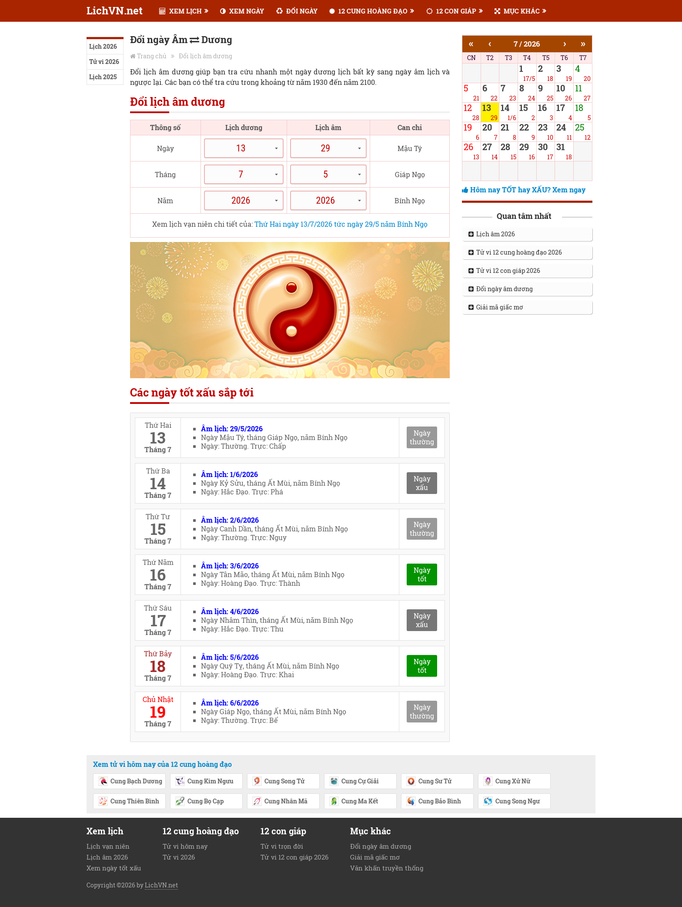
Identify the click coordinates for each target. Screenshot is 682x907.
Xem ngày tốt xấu (114, 867)
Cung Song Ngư (511, 801)
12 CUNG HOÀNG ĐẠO (368, 11)
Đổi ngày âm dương (500, 289)
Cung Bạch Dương (130, 781)
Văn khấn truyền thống (386, 867)
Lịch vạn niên (108, 846)
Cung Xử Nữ (506, 781)
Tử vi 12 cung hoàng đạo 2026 (515, 252)
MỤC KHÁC (517, 11)
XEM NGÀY (242, 11)
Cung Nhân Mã (280, 801)
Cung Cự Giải (354, 781)
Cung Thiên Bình (128, 801)
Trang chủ (152, 56)
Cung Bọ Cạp (199, 801)
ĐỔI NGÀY (297, 11)
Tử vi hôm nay (185, 846)
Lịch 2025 (103, 77)
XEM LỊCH (180, 11)
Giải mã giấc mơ (495, 307)
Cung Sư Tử (428, 781)
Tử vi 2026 (104, 61)
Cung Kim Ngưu (204, 781)
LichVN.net (115, 10)
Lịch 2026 (103, 46)
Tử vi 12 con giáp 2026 (504, 270)
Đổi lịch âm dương (205, 56)
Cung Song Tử (278, 781)
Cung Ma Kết (353, 801)
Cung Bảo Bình (433, 801)
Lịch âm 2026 (491, 234)
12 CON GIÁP (451, 11)
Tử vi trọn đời (282, 846)
